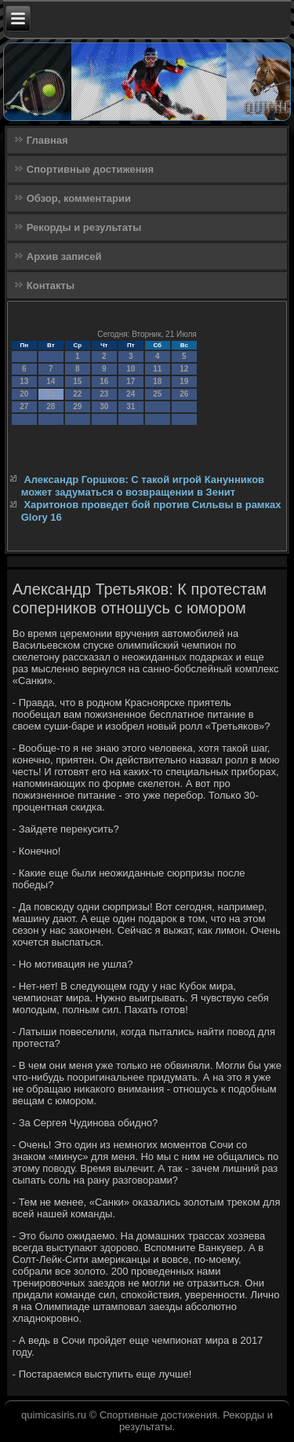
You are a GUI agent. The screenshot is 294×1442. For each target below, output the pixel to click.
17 (130, 381)
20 (24, 394)
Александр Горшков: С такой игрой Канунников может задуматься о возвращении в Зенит (142, 486)
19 (184, 381)
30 (104, 406)
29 (77, 406)
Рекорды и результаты (84, 227)
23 (104, 394)
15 (77, 381)
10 (130, 368)
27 (24, 406)
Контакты (50, 285)
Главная (47, 140)
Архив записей (64, 256)
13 (24, 381)
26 (184, 394)
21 (50, 394)
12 (184, 368)
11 (157, 368)
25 (157, 394)
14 (50, 381)
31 (130, 406)
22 (77, 394)
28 (50, 406)
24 (130, 394)
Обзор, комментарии (79, 198)
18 (157, 381)
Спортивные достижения (90, 169)
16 (104, 381)
